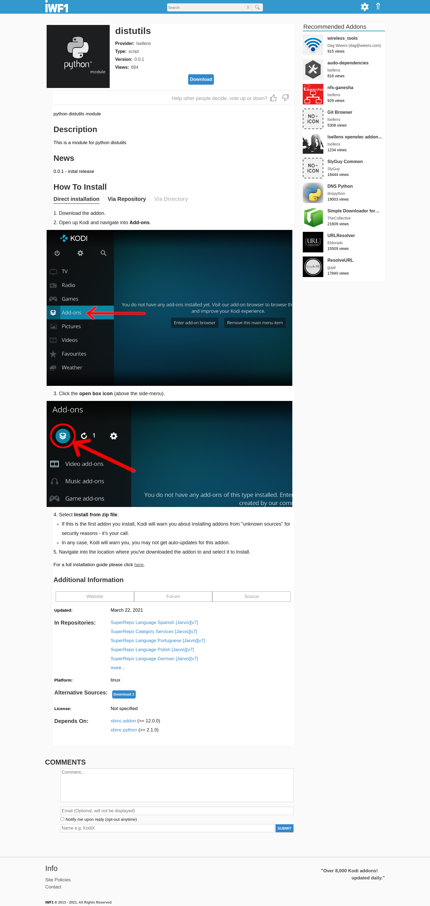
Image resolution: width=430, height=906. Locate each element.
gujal (331, 267)
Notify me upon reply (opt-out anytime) (101, 819)
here (139, 564)
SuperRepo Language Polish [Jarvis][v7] (152, 649)
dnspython (336, 193)
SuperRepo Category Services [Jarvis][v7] (154, 631)
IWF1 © (51, 902)
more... (118, 667)
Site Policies (58, 879)
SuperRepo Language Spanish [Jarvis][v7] (154, 622)
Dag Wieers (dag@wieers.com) (354, 45)
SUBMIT (285, 828)
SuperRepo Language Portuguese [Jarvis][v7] (158, 640)
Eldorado (335, 243)
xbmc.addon (135, 720)
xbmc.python (135, 730)
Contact (53, 887)
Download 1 (124, 694)
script (133, 51)
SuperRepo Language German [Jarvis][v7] (154, 658)
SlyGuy (333, 169)
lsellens (143, 43)
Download (201, 79)
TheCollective (339, 218)
